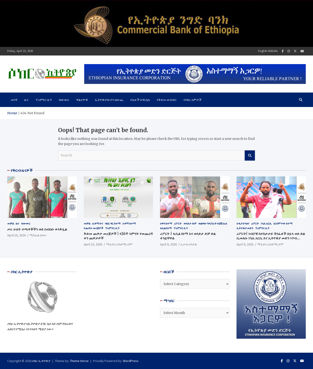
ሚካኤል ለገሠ (37, 235)
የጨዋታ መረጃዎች (93, 228)
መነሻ (14, 100)
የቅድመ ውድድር (167, 100)
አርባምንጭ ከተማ (282, 223)
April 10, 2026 (16, 235)
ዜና (26, 100)
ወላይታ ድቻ (190, 223)
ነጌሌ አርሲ (266, 223)
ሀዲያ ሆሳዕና (242, 223)
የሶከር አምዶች (193, 100)
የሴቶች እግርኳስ (140, 100)
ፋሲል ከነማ (166, 228)
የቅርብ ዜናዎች (22, 170)
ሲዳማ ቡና (97, 223)
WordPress (131, 361)
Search (250, 155)
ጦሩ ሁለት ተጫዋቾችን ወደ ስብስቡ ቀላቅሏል (37, 229)
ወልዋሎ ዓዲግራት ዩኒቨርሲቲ (212, 223)
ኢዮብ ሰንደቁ (189, 244)
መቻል (10, 223)
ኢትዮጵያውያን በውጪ (109, 100)
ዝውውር (64, 100)
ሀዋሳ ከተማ (166, 223)
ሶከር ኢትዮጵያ (41, 361)
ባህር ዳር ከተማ (113, 223)
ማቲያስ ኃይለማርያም (119, 244)
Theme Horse (79, 361)
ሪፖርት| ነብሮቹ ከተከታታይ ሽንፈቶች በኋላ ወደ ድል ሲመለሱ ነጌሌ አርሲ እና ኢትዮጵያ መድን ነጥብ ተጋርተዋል (270, 238)
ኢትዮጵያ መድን (244, 228)
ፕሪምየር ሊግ (43, 100)
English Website (268, 51)
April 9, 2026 (168, 244)
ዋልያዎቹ (82, 100)
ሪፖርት (178, 223)
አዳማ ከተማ (129, 223)
